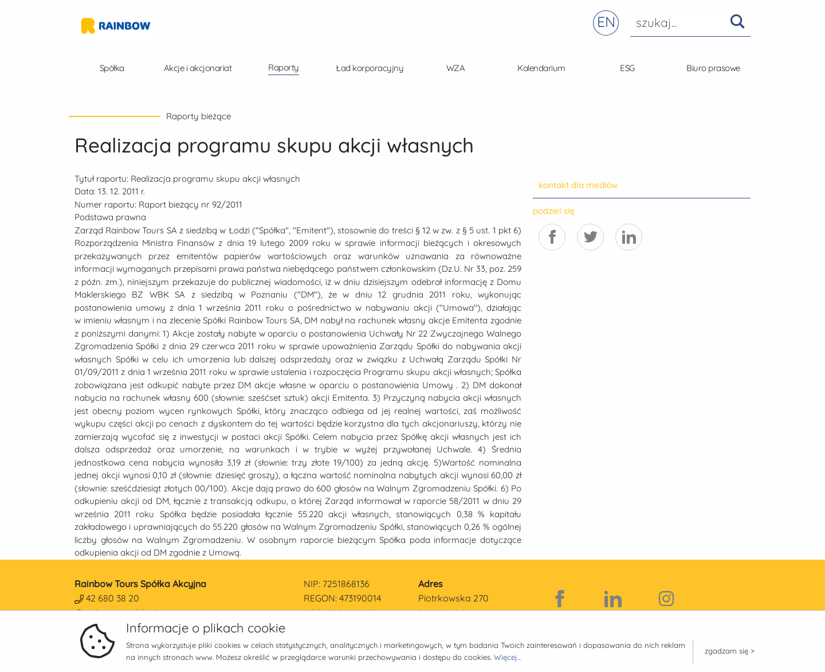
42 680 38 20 (112, 598)
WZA (455, 67)
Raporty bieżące (198, 116)
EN (606, 21)
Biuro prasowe (713, 67)
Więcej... (507, 657)
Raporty (283, 67)
